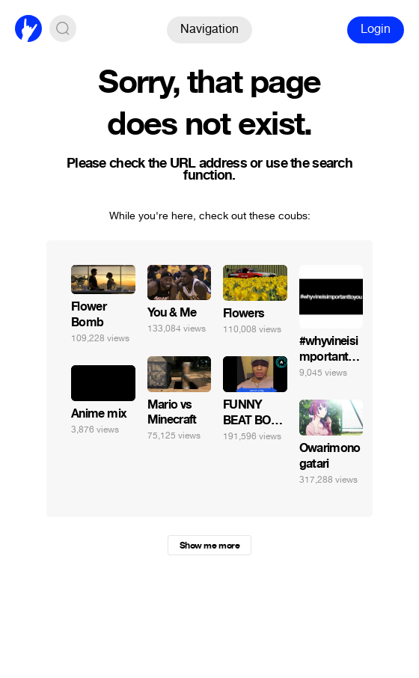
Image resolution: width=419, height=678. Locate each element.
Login (376, 29)
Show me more (209, 546)
